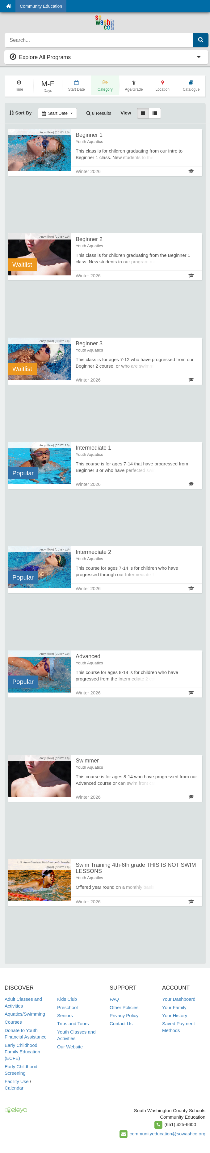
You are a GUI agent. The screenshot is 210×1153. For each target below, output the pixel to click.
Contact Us (121, 1023)
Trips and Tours (73, 1023)
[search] (99, 40)
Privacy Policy (124, 1015)
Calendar (14, 1087)
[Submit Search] (200, 40)
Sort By (20, 112)
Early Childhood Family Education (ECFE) (22, 1052)
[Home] (8, 6)
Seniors (65, 1015)
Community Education (41, 6)
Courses (13, 1022)
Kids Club (67, 999)
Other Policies (124, 1007)
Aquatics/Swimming (25, 1014)
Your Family (174, 1007)
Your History (174, 1015)
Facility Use (17, 1081)
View (125, 112)
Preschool (67, 1007)
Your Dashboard (178, 999)
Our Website (70, 1046)
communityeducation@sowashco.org (167, 1133)
